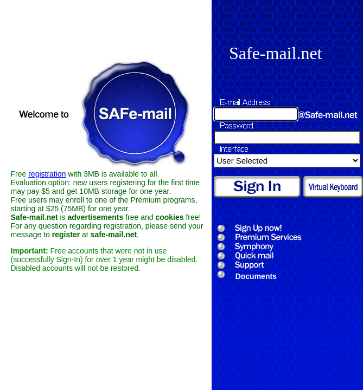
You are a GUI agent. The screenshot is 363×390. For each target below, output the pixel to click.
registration (47, 174)
